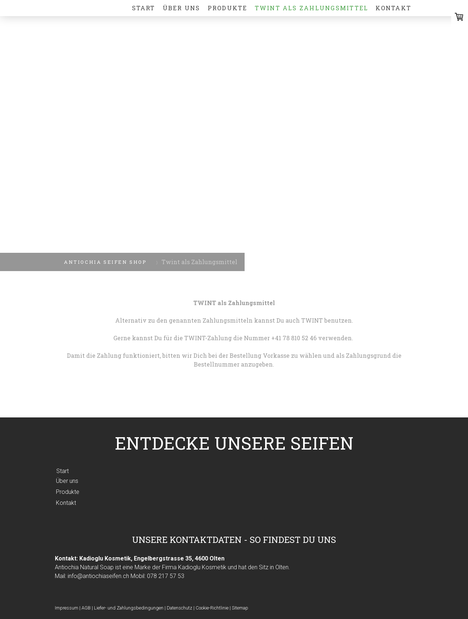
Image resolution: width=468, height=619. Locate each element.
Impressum (66, 608)
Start (143, 8)
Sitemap (240, 608)
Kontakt (393, 8)
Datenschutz (179, 608)
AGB (86, 608)
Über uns (181, 8)
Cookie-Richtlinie (212, 608)
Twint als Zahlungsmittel (312, 8)
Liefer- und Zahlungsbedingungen (128, 608)
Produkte (228, 8)
